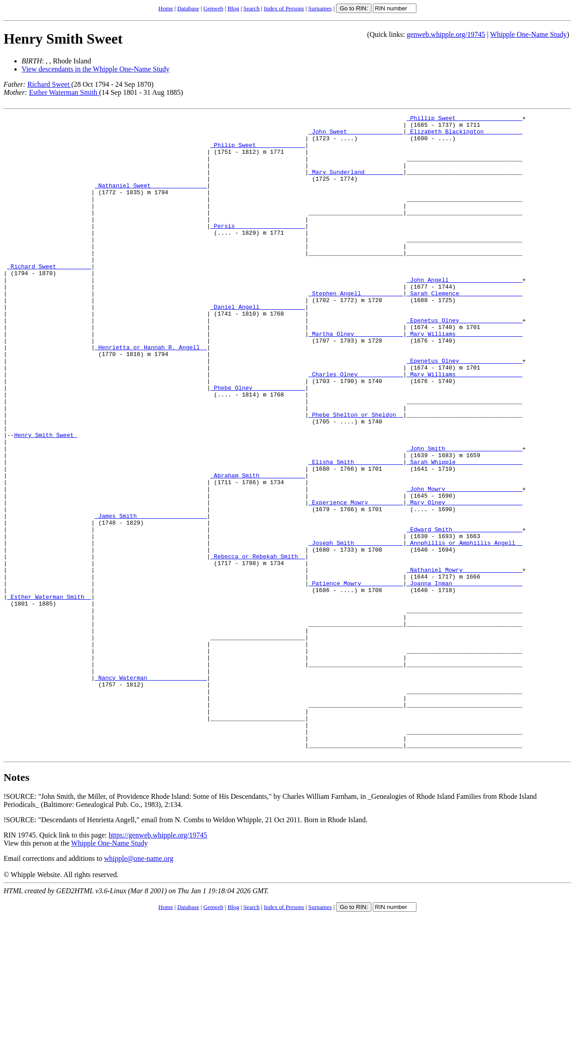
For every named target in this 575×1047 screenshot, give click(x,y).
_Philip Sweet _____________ (257, 151)
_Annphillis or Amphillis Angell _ (464, 629)
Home (166, 8)
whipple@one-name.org (138, 986)
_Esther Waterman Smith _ (49, 694)
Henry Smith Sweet (63, 39)
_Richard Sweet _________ (49, 297)
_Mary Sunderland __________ (356, 184)
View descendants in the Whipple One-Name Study (95, 69)
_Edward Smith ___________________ (464, 613)
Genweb (213, 8)
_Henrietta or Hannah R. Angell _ (151, 394)
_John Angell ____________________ (464, 313)
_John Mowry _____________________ (464, 564)
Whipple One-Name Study (528, 34)
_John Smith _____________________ (464, 516)
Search (251, 8)
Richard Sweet (49, 84)
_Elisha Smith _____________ (356, 532)
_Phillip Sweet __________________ (464, 119)
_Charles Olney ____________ (356, 427)
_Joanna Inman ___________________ (464, 677)
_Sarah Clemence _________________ (464, 329)
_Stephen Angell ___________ (356, 329)
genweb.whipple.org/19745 (446, 34)
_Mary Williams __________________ (464, 378)
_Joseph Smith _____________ (356, 629)
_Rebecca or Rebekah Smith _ (257, 645)
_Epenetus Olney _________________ (464, 362)
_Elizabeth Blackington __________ (464, 135)
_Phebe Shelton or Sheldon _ (356, 475)
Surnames (320, 8)
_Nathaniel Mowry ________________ (464, 661)
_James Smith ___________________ (151, 597)
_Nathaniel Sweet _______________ (151, 200)
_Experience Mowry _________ (356, 580)
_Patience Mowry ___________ (356, 677)
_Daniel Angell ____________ (257, 346)
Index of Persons (284, 8)
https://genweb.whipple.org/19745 (158, 963)
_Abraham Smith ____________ (257, 548)
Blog (233, 8)
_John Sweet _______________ (356, 135)
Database (188, 8)
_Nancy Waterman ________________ (151, 791)
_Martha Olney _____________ (356, 378)
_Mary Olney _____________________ (464, 580)
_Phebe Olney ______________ (257, 443)
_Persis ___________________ (257, 249)
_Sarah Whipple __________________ (464, 532)
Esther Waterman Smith (64, 92)
